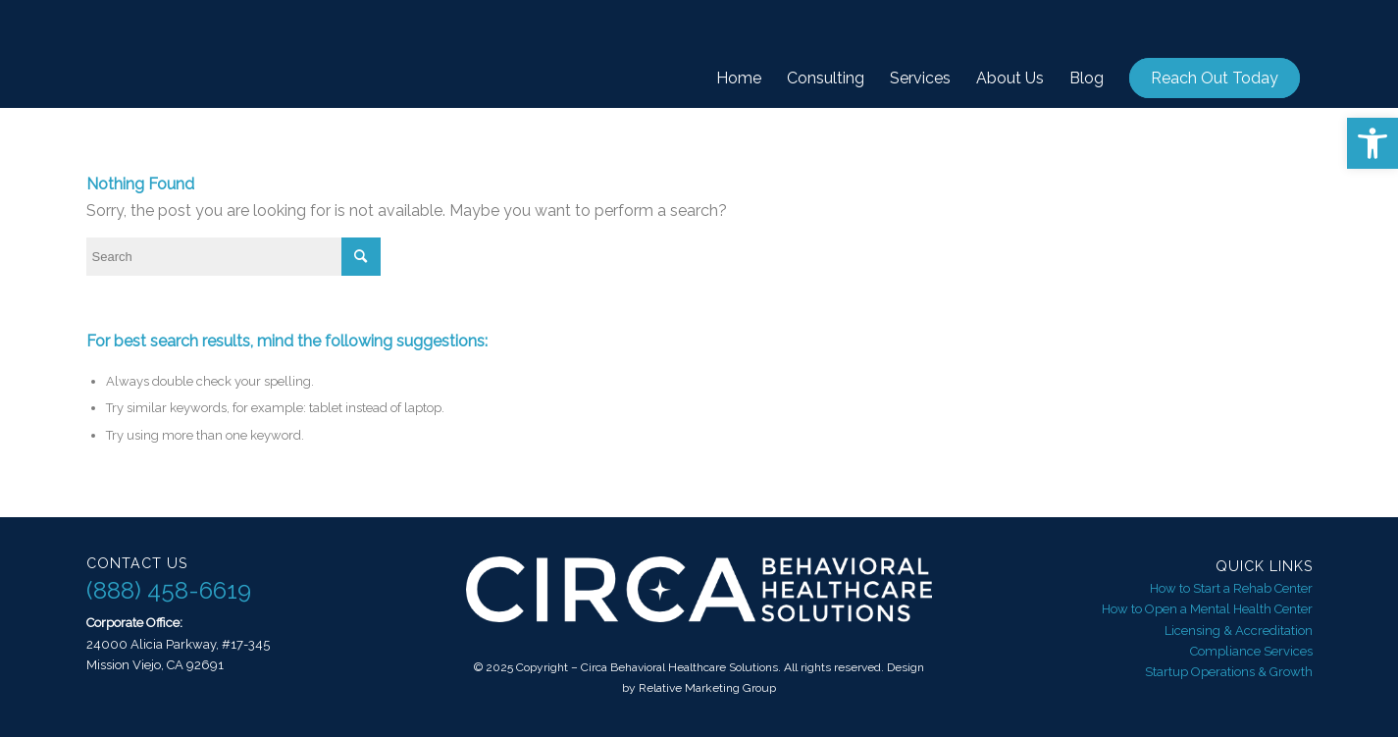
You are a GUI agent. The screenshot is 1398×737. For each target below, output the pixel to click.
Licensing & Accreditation (1239, 630)
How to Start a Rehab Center (1231, 588)
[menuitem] (738, 78)
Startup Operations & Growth (1229, 671)
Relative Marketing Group (707, 688)
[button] (1372, 143)
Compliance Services (1251, 651)
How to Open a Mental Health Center (1207, 609)
